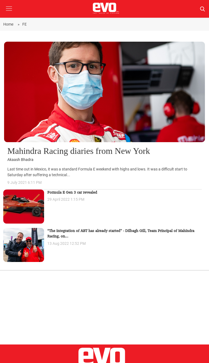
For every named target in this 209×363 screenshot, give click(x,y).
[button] (9, 13)
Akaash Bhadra (20, 159)
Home (9, 24)
